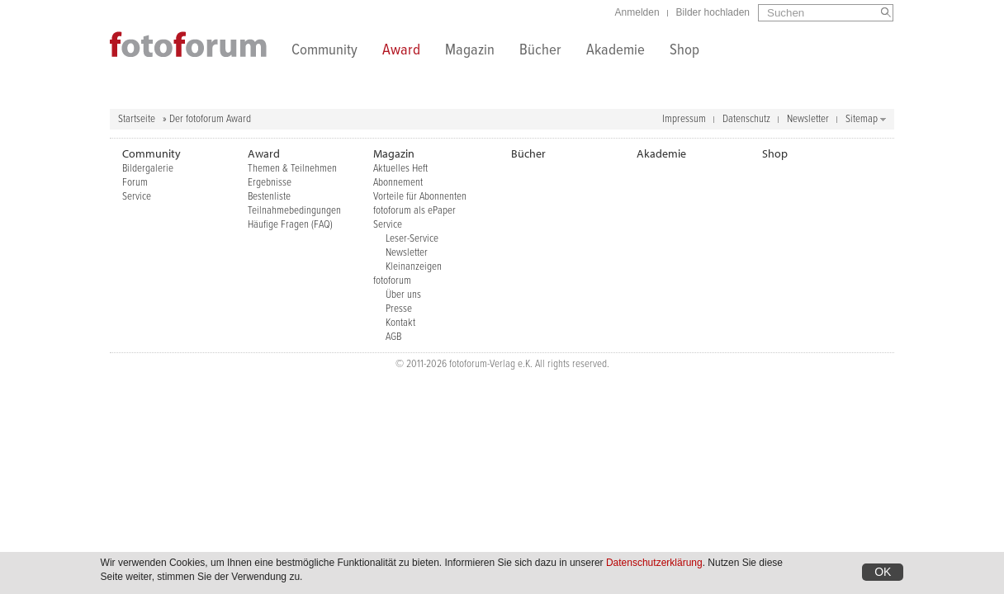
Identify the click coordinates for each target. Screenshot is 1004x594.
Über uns (403, 295)
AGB (393, 337)
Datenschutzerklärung (654, 566)
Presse (399, 309)
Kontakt (400, 323)
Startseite (136, 119)
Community (324, 51)
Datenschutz (746, 119)
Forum (135, 183)
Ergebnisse (269, 183)
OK (882, 575)
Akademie (615, 51)
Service (136, 197)
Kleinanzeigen (414, 267)
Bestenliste (269, 197)
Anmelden (637, 12)
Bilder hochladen (713, 12)
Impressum (684, 119)
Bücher (540, 51)
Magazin (470, 51)
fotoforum (392, 281)
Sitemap (861, 119)
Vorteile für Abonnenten (419, 197)
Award (401, 51)
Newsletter (808, 119)
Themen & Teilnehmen (292, 169)
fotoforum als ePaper (414, 211)
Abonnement (398, 183)
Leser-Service (412, 239)
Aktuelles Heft (400, 169)
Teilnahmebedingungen (294, 211)
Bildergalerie (147, 169)
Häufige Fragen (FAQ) (290, 225)
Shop (684, 51)
